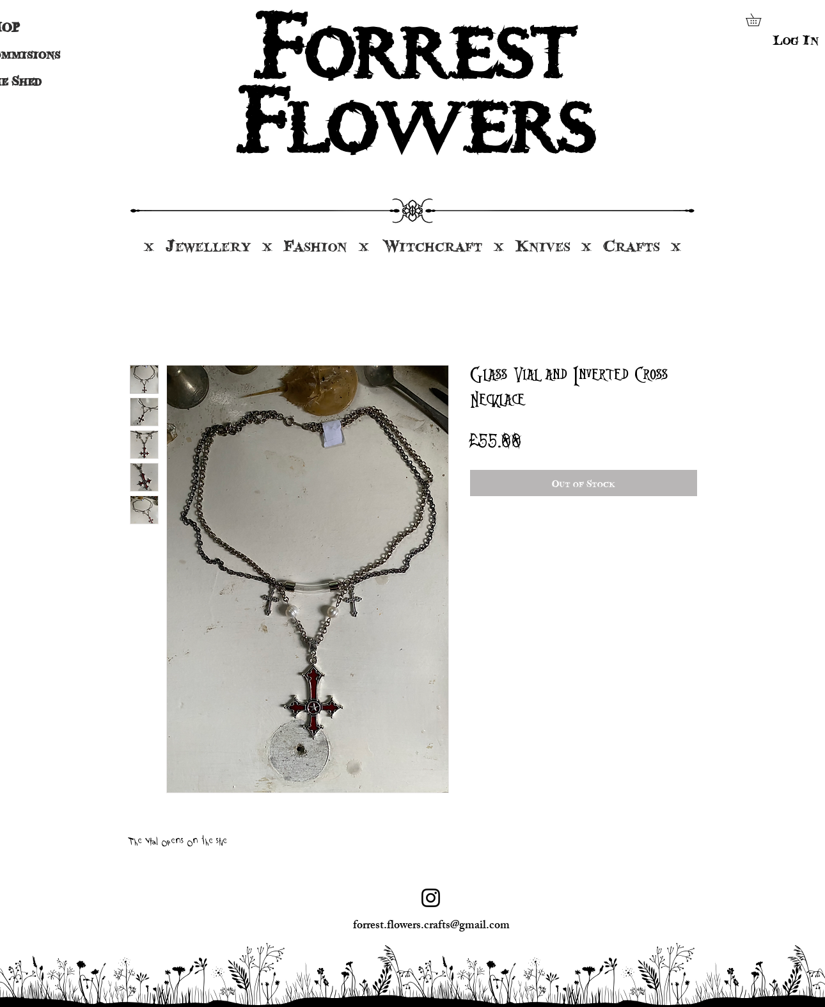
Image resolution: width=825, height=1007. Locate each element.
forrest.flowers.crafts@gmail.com (431, 926)
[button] (759, 19)
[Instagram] (430, 897)
